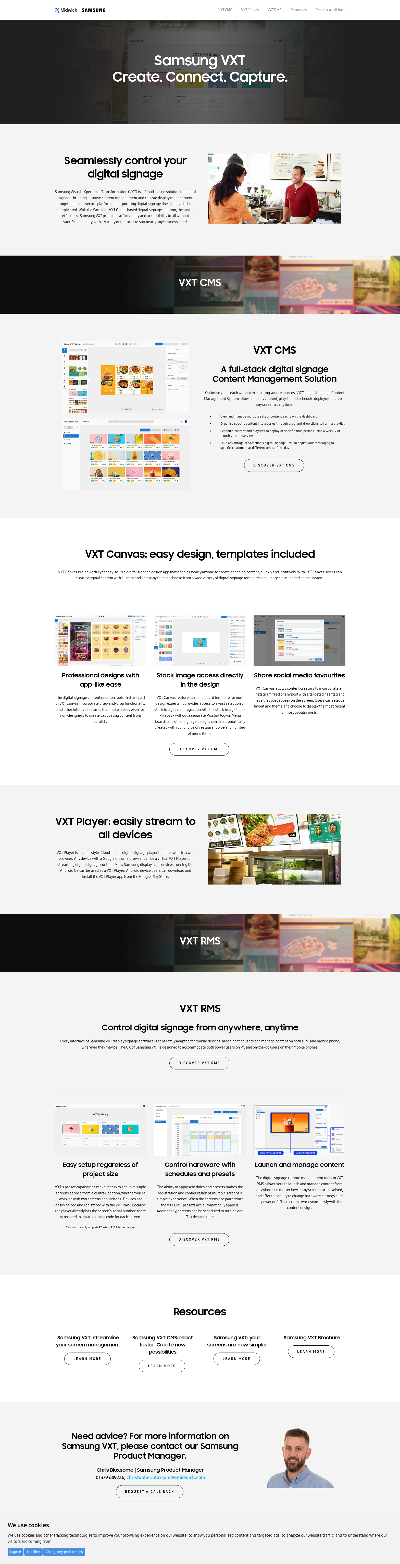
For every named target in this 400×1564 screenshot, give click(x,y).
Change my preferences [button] (64, 1551)
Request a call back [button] (149, 1492)
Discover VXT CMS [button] (274, 465)
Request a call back (330, 10)
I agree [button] (15, 1551)
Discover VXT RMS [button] (199, 1063)
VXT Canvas (250, 10)
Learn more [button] (87, 1359)
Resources (299, 10)
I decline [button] (33, 1551)
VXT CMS (225, 10)
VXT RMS (275, 10)
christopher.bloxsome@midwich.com (166, 1477)
